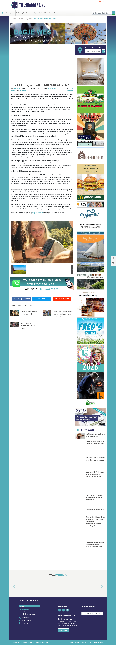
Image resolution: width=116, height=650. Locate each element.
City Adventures (37, 213)
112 (6, 13)
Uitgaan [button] (56, 13)
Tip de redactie (62, 299)
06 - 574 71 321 (49, 289)
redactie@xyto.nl (26, 625)
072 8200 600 (25, 623)
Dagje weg (28, 19)
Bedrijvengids (20, 13)
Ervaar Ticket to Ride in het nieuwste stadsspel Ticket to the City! (62, 314)
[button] (12, 269)
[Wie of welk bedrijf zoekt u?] (93, 51)
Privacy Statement (98, 647)
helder (54, 88)
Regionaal (37, 13)
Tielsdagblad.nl (32, 5)
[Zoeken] (113, 13)
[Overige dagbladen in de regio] (92, 618)
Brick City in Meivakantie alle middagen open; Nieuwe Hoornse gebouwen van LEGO (95, 549)
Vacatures (64, 13)
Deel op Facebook (22, 299)
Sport (50, 13)
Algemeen (12, 13)
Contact (71, 13)
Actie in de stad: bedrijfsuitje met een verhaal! (28, 325)
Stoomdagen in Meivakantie (95, 514)
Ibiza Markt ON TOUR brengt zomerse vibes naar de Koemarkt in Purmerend (95, 479)
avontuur (13, 91)
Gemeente (29, 13)
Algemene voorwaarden (77, 647)
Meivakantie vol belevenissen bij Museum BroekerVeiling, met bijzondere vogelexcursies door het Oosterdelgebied (95, 526)
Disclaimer (88, 647)
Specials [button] (43, 13)
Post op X (41, 299)
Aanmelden (63, 635)
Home (14, 19)
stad (49, 88)
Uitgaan (20, 19)
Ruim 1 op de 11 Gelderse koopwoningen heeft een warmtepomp (94, 502)
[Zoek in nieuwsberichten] (102, 13)
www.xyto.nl (25, 628)
